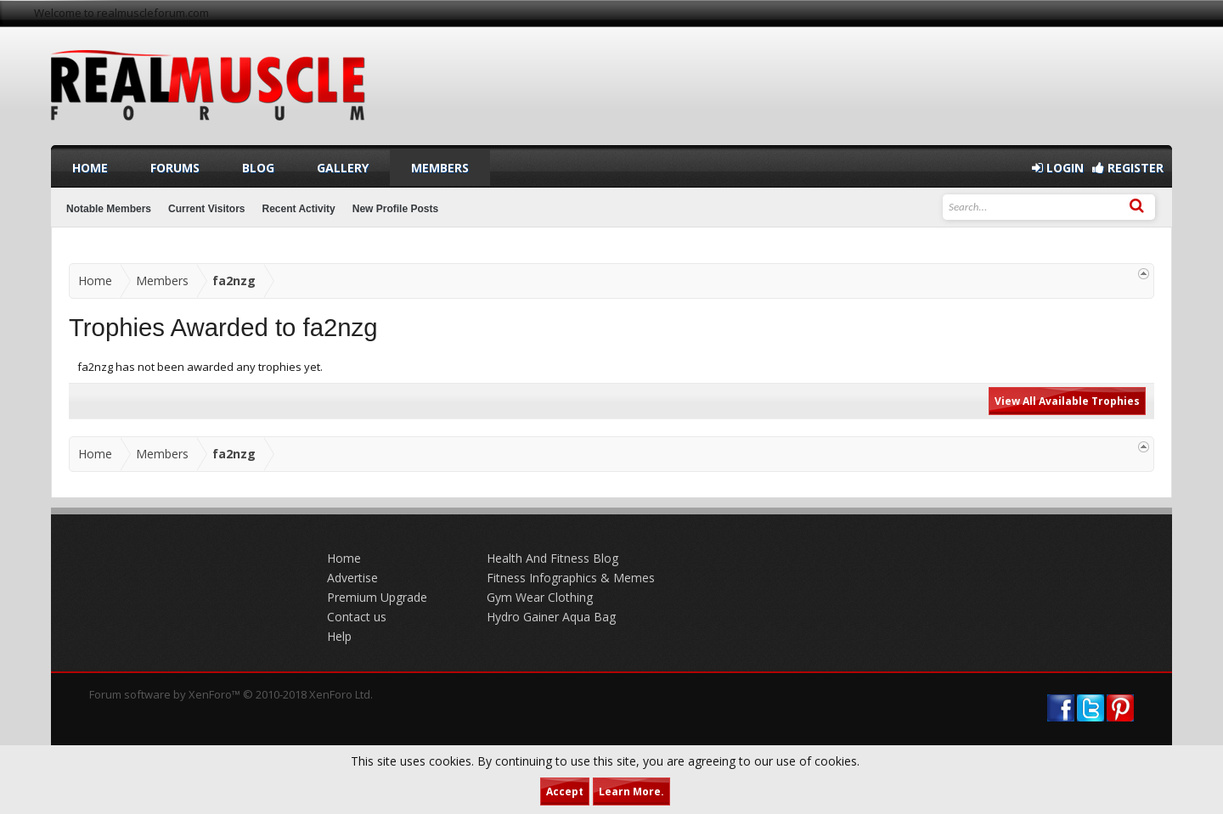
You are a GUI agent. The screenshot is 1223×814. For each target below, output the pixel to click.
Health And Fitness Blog (552, 558)
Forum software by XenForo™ (231, 694)
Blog (258, 168)
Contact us (356, 617)
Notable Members (108, 209)
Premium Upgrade (377, 597)
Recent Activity (298, 209)
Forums (175, 168)
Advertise (352, 578)
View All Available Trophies (1067, 401)
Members (440, 168)
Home (90, 168)
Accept (564, 791)
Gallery (343, 168)
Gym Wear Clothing (540, 597)
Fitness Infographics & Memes (571, 578)
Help (339, 636)
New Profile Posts (395, 209)
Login (1058, 168)
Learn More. (631, 791)
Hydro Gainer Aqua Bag (551, 617)
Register (1128, 168)
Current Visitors (206, 209)
